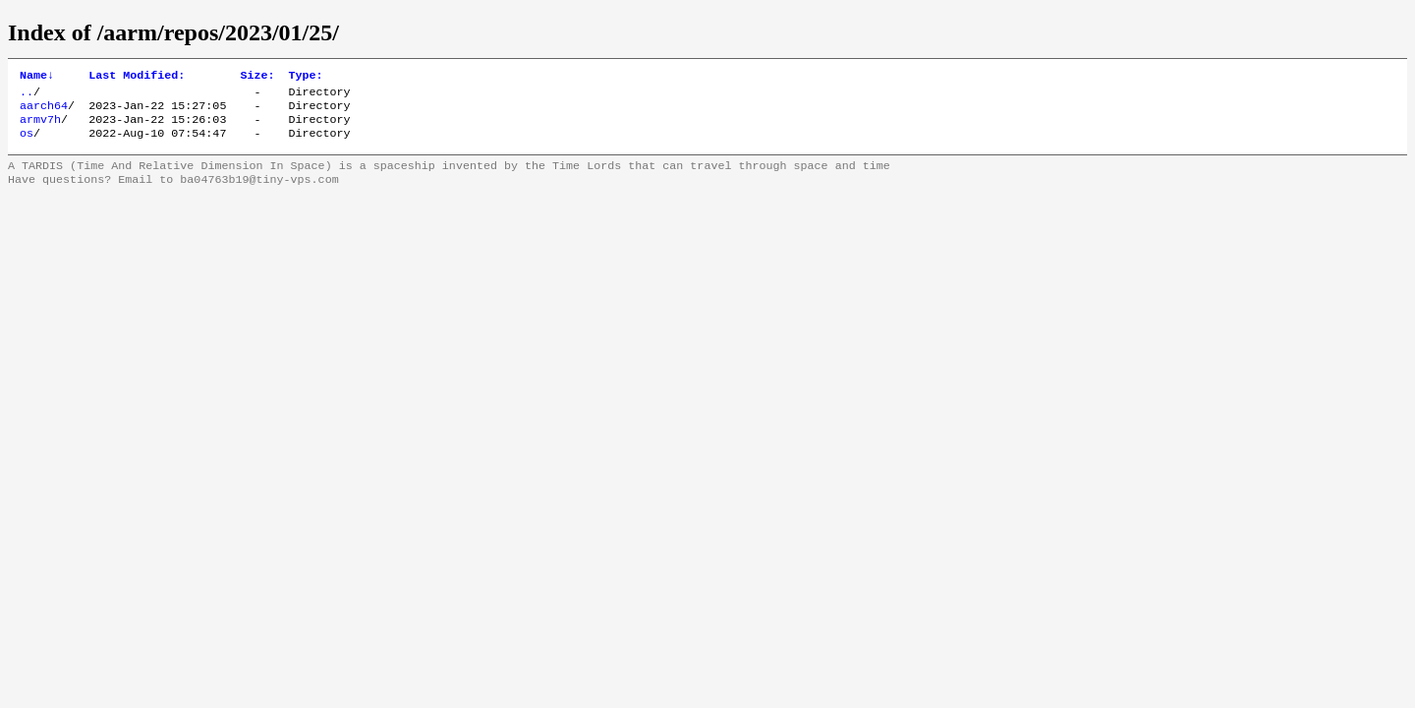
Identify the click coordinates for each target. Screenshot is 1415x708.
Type (305, 77)
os (26, 142)
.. (26, 95)
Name (37, 77)
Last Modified (136, 77)
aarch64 (44, 111)
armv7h (40, 127)
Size (257, 77)
